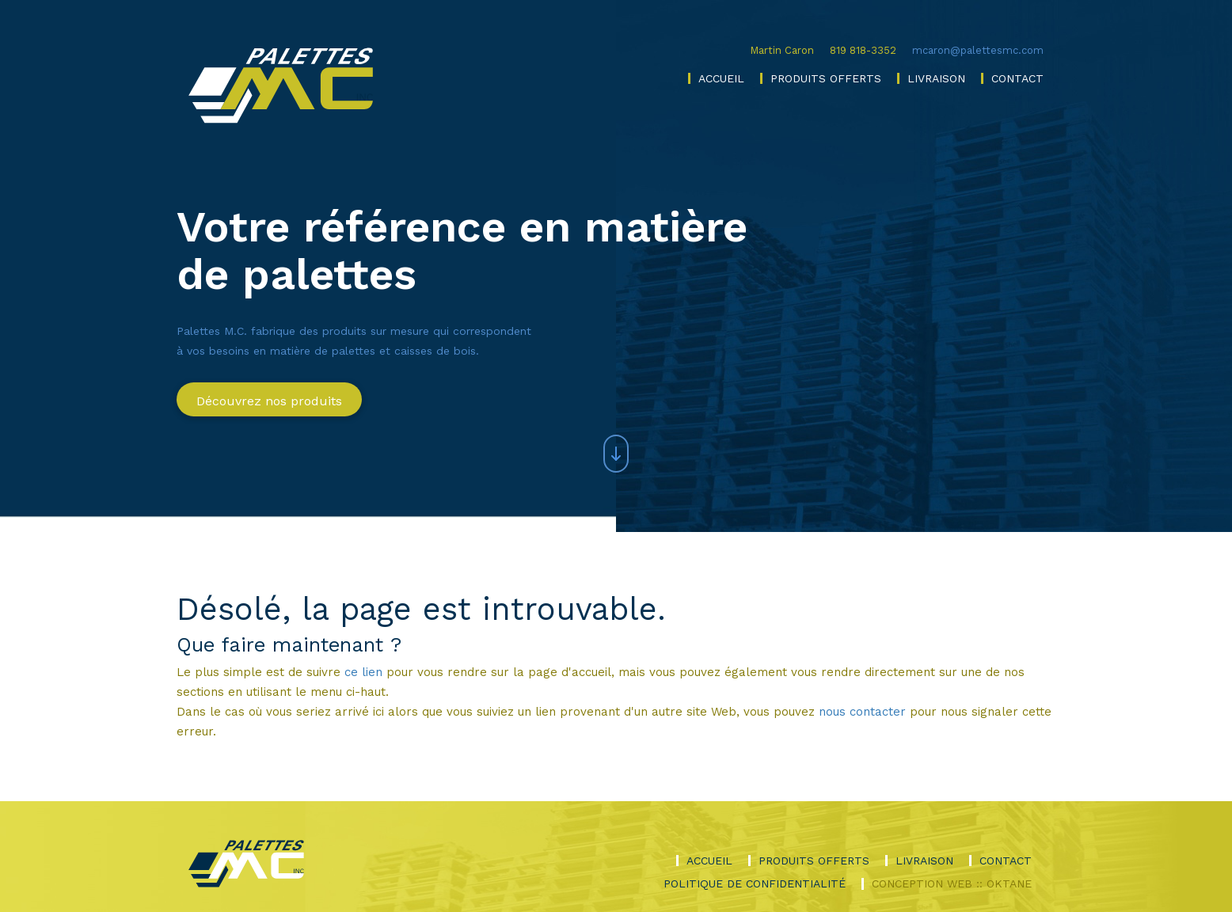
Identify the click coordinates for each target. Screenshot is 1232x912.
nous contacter (862, 712)
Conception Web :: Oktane (952, 884)
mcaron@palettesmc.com (978, 50)
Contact (1017, 78)
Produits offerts (825, 78)
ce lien (363, 672)
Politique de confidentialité (755, 884)
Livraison (936, 78)
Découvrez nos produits (269, 400)
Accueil (721, 78)
